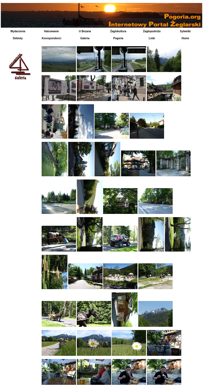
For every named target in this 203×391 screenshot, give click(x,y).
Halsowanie (51, 31)
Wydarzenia (17, 31)
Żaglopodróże (152, 31)
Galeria (84, 38)
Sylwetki (185, 31)
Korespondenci (51, 38)
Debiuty (18, 38)
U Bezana (85, 31)
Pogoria (118, 38)
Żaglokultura (118, 31)
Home (185, 38)
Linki (152, 38)
